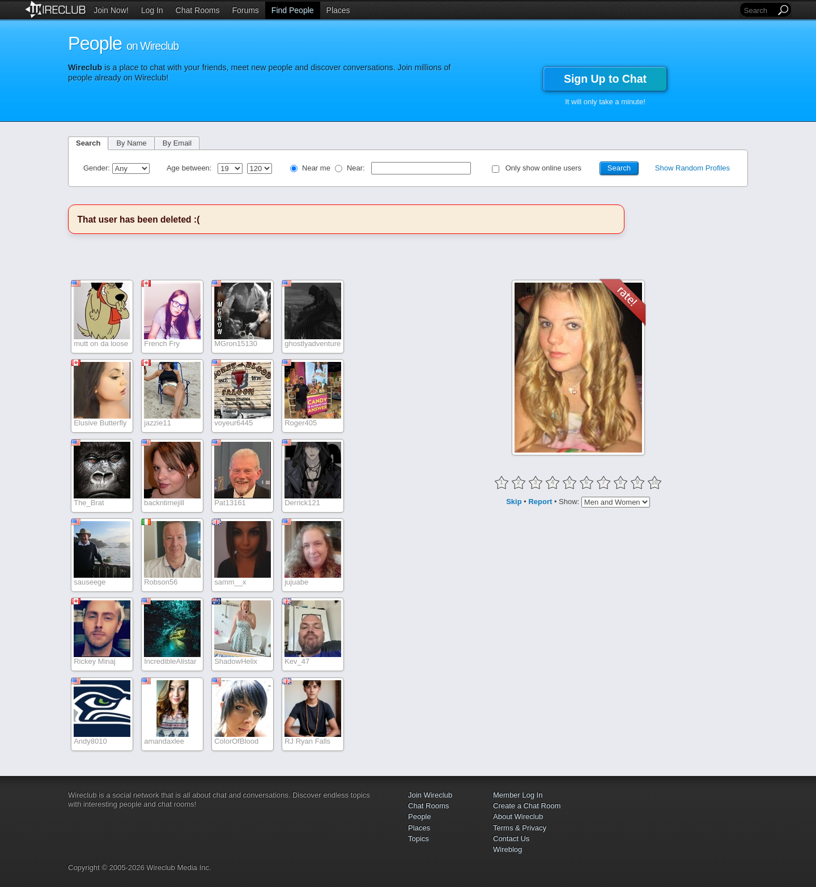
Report (540, 501)
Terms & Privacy (519, 828)
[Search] (759, 10)
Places (338, 10)
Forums (245, 10)
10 (654, 482)
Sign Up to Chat (605, 79)
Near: (357, 168)
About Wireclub (518, 816)
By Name (131, 143)
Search (88, 143)
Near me (316, 168)
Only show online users (543, 168)
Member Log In (517, 795)
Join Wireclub (430, 795)
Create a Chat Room (526, 805)
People (419, 816)
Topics (418, 838)
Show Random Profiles (692, 168)
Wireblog (507, 849)
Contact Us (511, 838)
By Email (177, 143)
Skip (513, 501)
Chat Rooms (198, 10)
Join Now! (111, 10)
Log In (152, 10)
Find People (292, 10)
